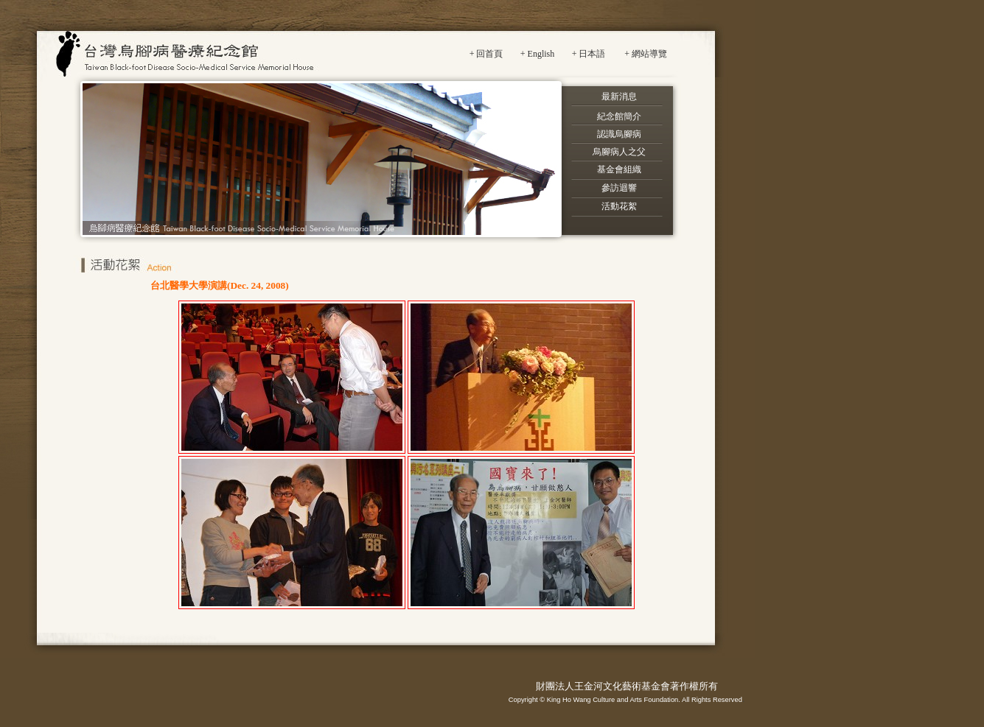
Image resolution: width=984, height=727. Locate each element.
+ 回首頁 (486, 54)
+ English (537, 54)
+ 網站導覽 (645, 54)
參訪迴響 (619, 188)
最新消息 (619, 96)
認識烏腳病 (619, 134)
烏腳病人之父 (619, 152)
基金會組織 (619, 169)
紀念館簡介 (619, 116)
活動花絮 (619, 206)
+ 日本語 (589, 54)
